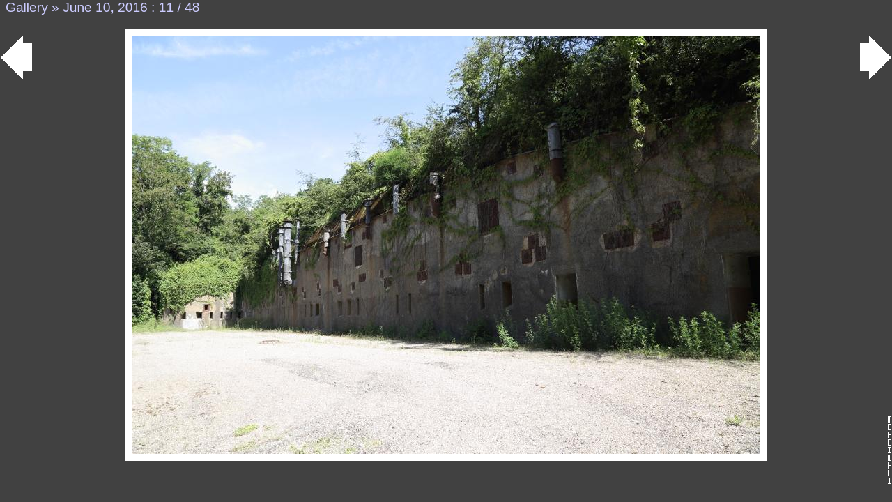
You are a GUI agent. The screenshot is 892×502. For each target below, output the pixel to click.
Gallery (27, 7)
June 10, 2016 (105, 7)
